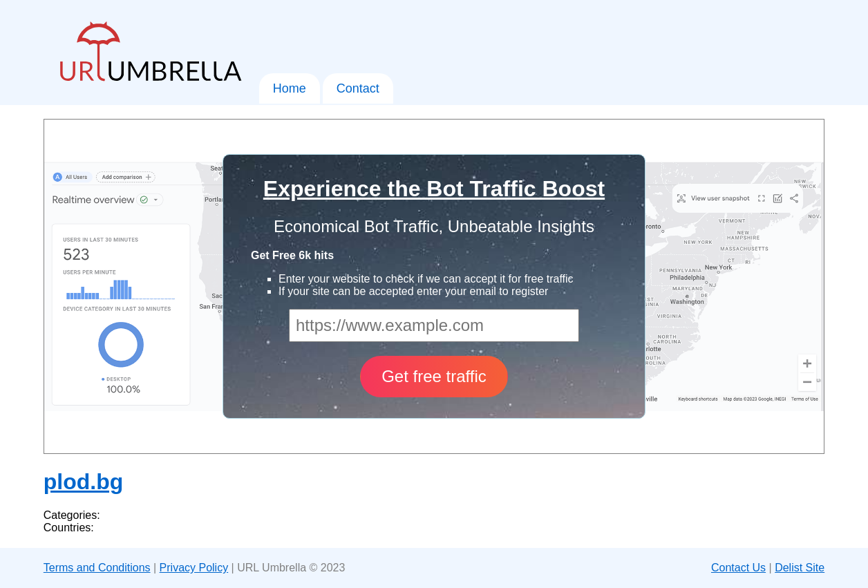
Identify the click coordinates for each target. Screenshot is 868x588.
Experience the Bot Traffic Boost (434, 188)
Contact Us (738, 567)
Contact (358, 88)
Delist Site (799, 567)
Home (289, 88)
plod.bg (84, 481)
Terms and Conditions (97, 567)
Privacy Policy (194, 567)
